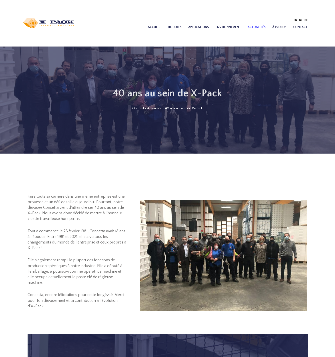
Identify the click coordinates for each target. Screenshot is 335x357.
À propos (279, 27)
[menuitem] (295, 20)
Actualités (257, 27)
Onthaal (138, 108)
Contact (300, 27)
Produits (174, 27)
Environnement (228, 27)
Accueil (154, 27)
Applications (198, 27)
